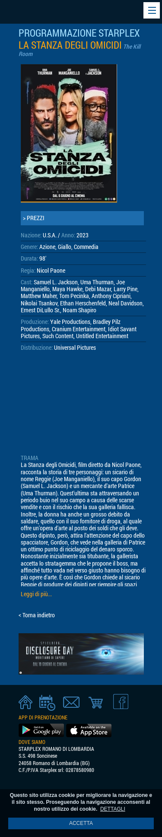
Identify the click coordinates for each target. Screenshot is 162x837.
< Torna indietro (37, 615)
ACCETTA (81, 823)
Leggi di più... (36, 594)
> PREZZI (33, 218)
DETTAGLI (112, 809)
